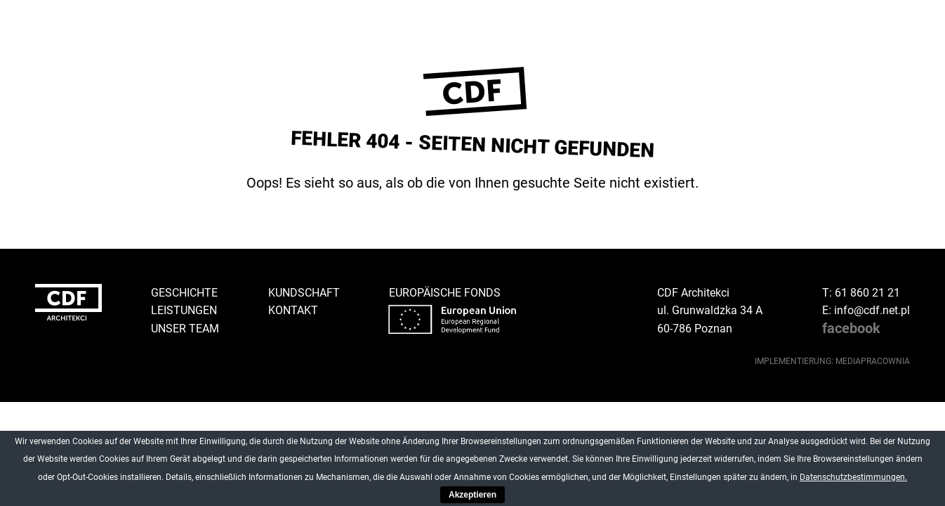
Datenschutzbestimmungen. (853, 477)
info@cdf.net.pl (872, 310)
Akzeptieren (472, 495)
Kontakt (293, 310)
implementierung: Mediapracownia (832, 361)
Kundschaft (304, 292)
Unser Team (185, 328)
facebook (851, 328)
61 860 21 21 (867, 292)
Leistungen (184, 310)
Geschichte (184, 292)
